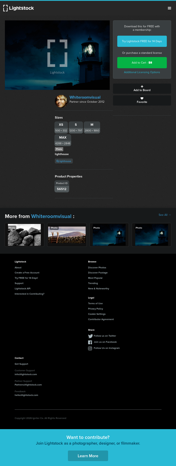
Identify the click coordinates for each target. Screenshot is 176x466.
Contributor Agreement (101, 319)
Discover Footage (98, 272)
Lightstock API (22, 288)
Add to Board (142, 88)
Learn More (88, 456)
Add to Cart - (142, 63)
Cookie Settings (97, 314)
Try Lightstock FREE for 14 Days (142, 41)
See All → (165, 215)
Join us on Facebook (105, 342)
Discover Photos (97, 267)
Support (19, 283)
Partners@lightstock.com (28, 384)
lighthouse (63, 161)
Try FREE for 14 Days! (26, 278)
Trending (93, 283)
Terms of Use (95, 303)
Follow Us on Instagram (107, 348)
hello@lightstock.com (26, 395)
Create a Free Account (27, 272)
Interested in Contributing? (29, 293)
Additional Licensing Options (142, 72)
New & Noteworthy (98, 288)
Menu (169, 8)
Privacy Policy (95, 308)
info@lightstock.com (26, 374)
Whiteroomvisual (85, 97)
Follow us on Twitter (105, 335)
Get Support (21, 364)
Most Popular (95, 278)
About (18, 267)
